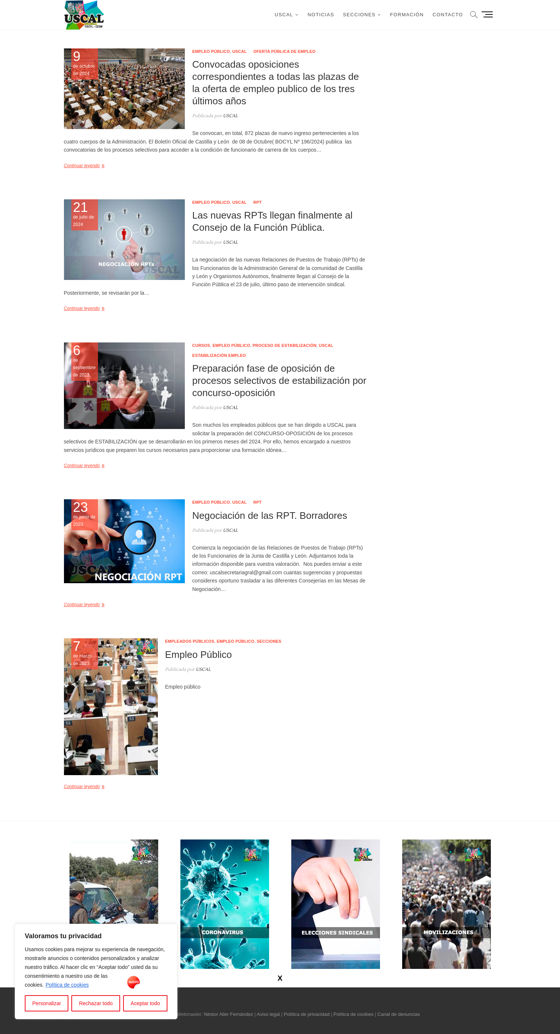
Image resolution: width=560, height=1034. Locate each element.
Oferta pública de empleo (284, 51)
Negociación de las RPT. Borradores (269, 515)
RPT (257, 202)
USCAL (284, 14)
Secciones (359, 14)
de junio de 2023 (84, 514)
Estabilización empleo (219, 355)
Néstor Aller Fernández (228, 1014)
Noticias (321, 14)
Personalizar (46, 1003)
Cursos (201, 345)
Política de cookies (67, 985)
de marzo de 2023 (84, 653)
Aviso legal (268, 1014)
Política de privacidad (307, 1014)
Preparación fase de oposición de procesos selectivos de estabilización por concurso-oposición (279, 380)
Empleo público (211, 51)
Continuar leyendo (82, 165)
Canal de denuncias (398, 1014)
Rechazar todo (96, 1003)
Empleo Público (198, 654)
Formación (407, 14)
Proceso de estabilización (284, 345)
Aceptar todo (145, 1003)
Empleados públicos (189, 641)
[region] (96, 971)
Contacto (447, 14)
